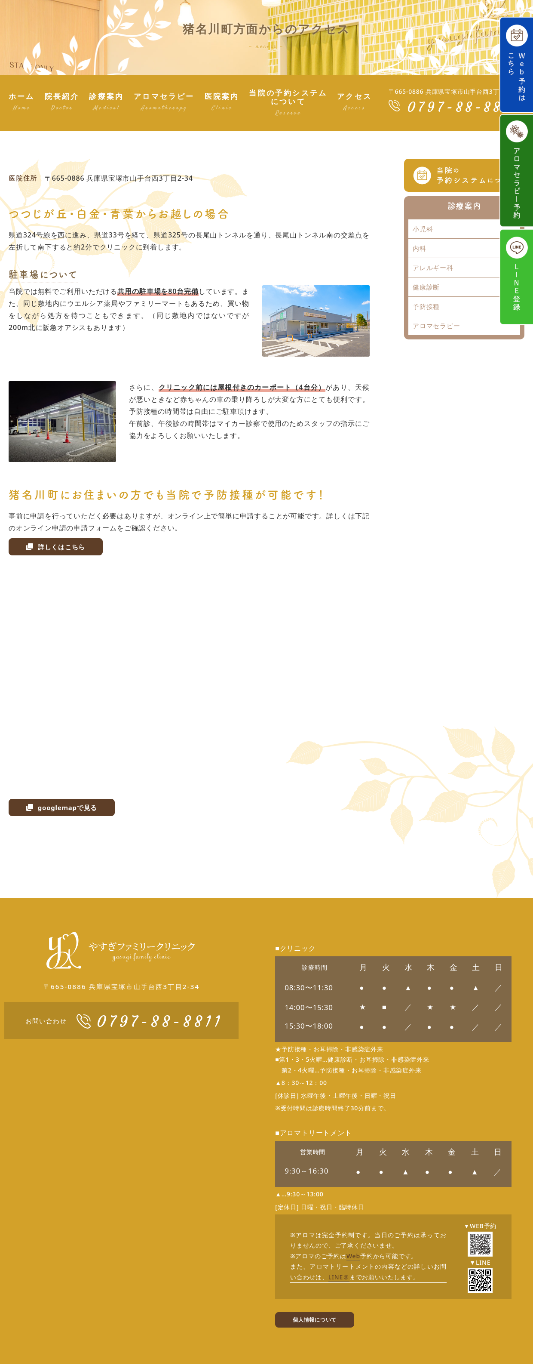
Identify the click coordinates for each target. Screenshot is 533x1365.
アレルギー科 (433, 267)
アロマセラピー (436, 325)
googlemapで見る (63, 807)
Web (353, 1256)
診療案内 (464, 205)
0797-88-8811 (463, 107)
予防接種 (426, 306)
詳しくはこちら (57, 547)
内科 (419, 248)
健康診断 (426, 287)
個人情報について (318, 1320)
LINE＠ (338, 1277)
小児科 (423, 229)
